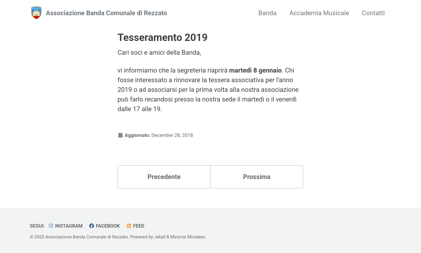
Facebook (104, 226)
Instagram (65, 226)
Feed (135, 226)
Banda (267, 13)
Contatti (373, 13)
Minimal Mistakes (187, 237)
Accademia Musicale (319, 13)
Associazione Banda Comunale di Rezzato (106, 13)
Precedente (163, 176)
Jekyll (159, 237)
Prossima (256, 176)
